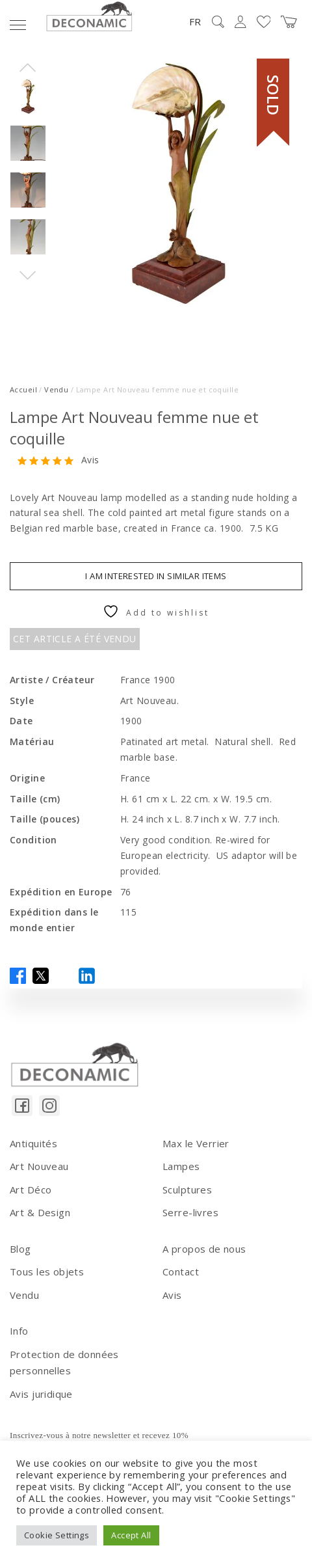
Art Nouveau (39, 1166)
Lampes (181, 1166)
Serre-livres (190, 1212)
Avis (90, 460)
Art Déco (30, 1189)
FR (195, 21)
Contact (180, 1271)
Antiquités (33, 1143)
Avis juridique (41, 1393)
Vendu (56, 389)
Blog (20, 1248)
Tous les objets (47, 1271)
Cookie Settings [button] (56, 1535)
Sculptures (187, 1189)
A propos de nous (204, 1248)
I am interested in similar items (155, 576)
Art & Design (40, 1212)
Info (19, 1330)
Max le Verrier (195, 1143)
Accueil (23, 389)
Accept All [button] (131, 1535)
